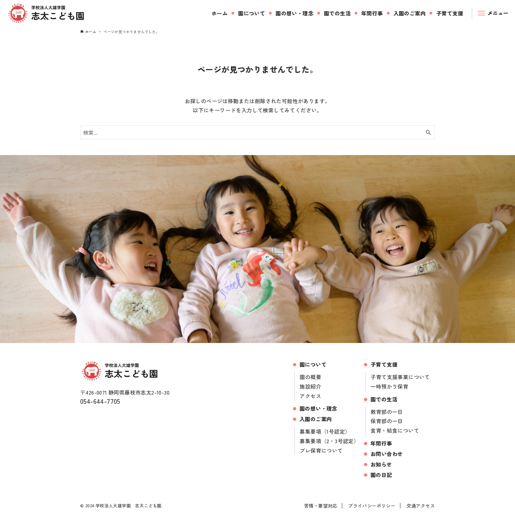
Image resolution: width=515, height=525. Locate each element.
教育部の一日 (386, 412)
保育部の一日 (386, 421)
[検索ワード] (257, 132)
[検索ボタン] (428, 132)
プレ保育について (321, 450)
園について (313, 364)
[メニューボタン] (493, 13)
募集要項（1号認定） (325, 431)
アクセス (310, 396)
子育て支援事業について (400, 377)
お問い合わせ (386, 454)
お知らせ (381, 464)
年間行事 (381, 443)
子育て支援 (383, 364)
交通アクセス (421, 505)
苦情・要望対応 (320, 505)
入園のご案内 (316, 419)
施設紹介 (310, 386)
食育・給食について (394, 430)
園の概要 (310, 377)
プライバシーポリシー (371, 505)
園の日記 (381, 475)
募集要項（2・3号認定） (329, 441)
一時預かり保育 (389, 386)
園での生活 (383, 399)
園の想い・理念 (318, 408)
